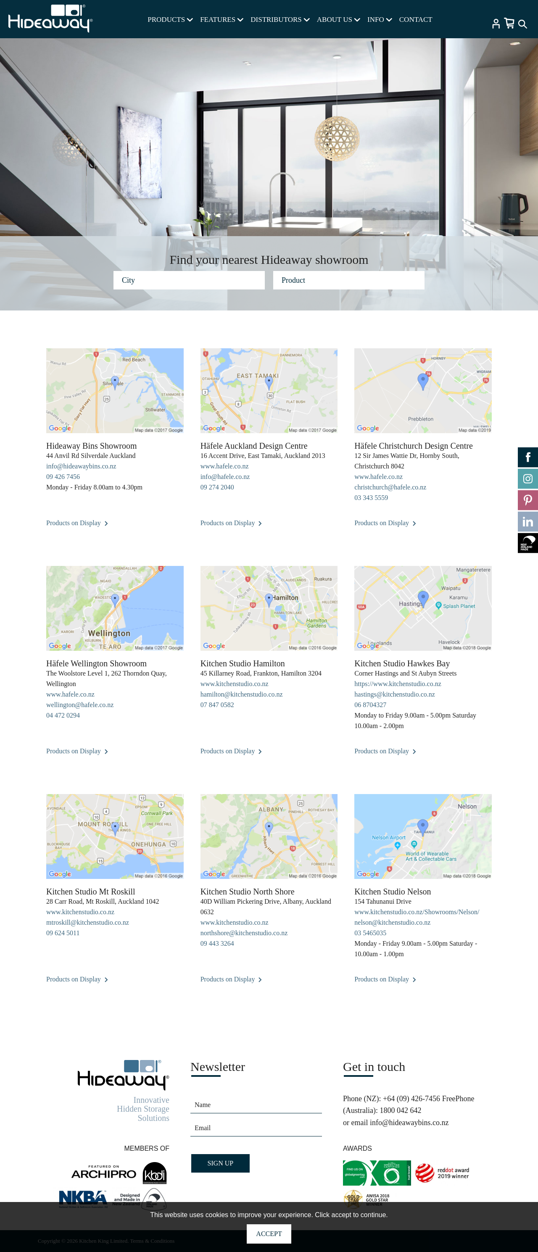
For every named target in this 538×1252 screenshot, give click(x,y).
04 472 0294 (63, 715)
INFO (379, 20)
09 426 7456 (63, 476)
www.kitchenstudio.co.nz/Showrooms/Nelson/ (416, 911)
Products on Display (77, 522)
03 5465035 (370, 932)
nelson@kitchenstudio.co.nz (392, 922)
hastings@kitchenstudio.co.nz (394, 694)
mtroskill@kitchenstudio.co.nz (87, 922)
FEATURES (221, 20)
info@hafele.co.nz (225, 476)
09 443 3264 (217, 943)
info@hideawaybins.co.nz (81, 466)
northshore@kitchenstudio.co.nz (244, 932)
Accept (269, 1233)
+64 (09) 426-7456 (411, 1098)
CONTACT (416, 20)
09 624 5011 (62, 932)
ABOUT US (338, 20)
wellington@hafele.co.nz (79, 704)
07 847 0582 (217, 704)
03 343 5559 (371, 497)
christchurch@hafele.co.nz (390, 487)
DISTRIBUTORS (280, 20)
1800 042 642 (400, 1110)
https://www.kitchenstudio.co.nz (397, 683)
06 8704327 (370, 704)
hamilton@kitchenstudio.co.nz (241, 694)
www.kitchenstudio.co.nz (234, 683)
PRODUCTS (170, 20)
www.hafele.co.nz (224, 466)
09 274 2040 (217, 487)
